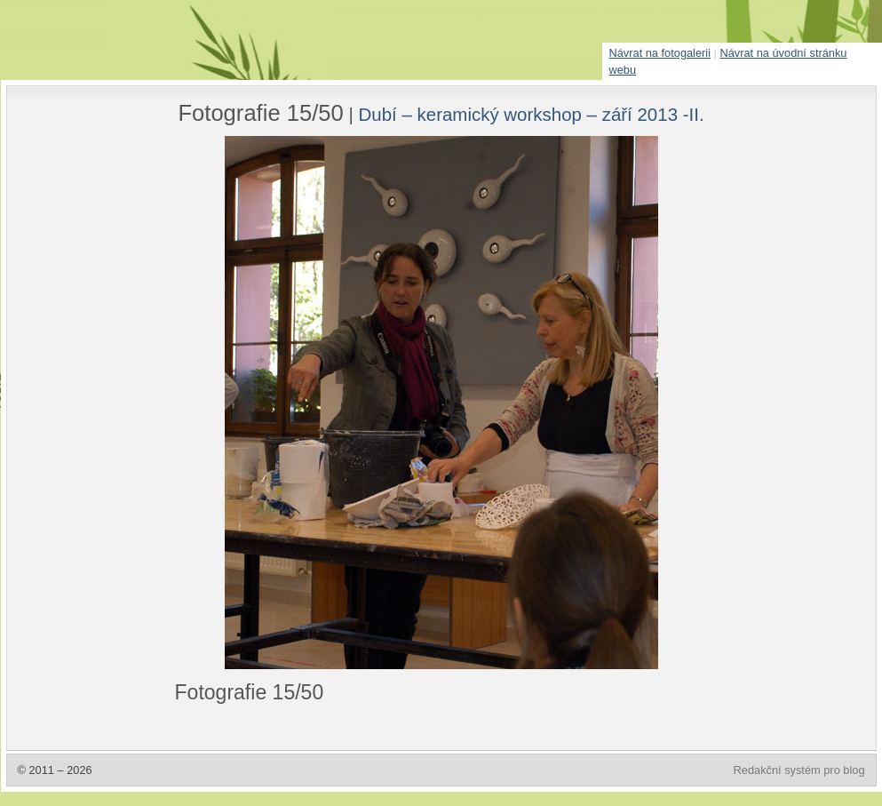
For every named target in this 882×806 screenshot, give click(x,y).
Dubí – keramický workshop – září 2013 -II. (531, 114)
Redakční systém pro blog (799, 770)
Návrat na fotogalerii (660, 53)
